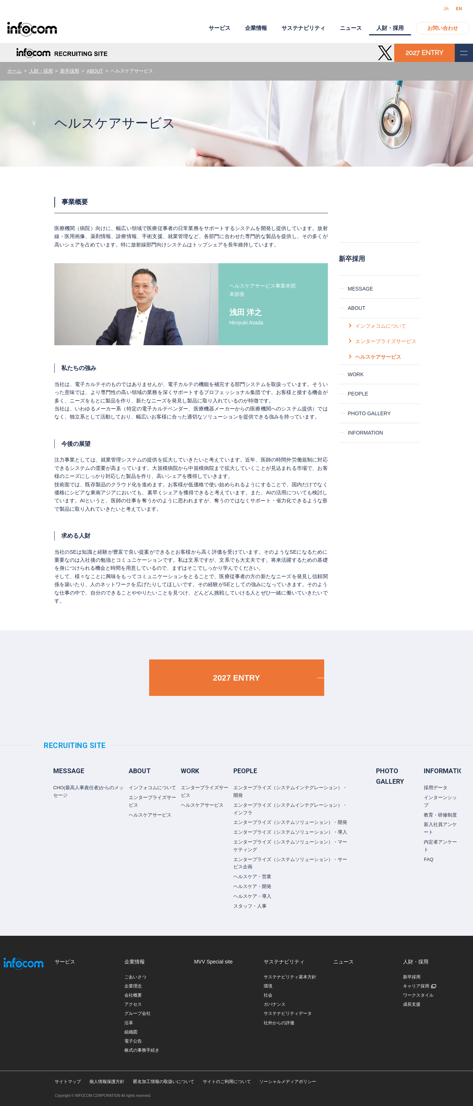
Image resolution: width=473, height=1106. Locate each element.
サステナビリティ (303, 28)
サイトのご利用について (227, 1081)
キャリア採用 (416, 986)
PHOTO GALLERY (369, 413)
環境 (268, 986)
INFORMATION (365, 433)
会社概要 (133, 995)
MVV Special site (213, 962)
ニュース (351, 28)
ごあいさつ (135, 977)
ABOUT (95, 71)
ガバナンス (275, 1004)
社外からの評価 (279, 1022)
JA (446, 8)
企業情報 (256, 28)
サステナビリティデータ (288, 1013)
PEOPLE (358, 394)
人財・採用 (41, 71)
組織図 (130, 1032)
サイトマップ (68, 1081)
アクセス (133, 1004)
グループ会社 (137, 1013)
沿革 (128, 1022)
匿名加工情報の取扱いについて (163, 1081)
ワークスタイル (418, 995)
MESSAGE (360, 289)
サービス (219, 28)
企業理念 (133, 986)
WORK (356, 374)
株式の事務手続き (141, 1050)
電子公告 (133, 1041)
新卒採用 (69, 71)
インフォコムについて (380, 326)
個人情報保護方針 (106, 1081)
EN (459, 8)
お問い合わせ (442, 28)
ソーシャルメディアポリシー (287, 1081)
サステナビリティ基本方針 (290, 977)
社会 (268, 995)
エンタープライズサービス (385, 341)
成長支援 (411, 1004)
